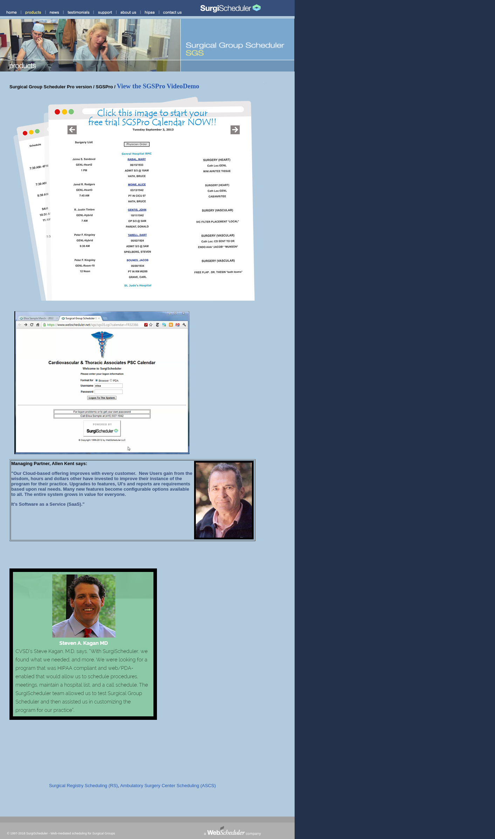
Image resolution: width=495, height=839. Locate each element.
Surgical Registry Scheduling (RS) (83, 785)
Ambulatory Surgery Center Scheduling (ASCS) (168, 785)
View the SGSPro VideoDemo (158, 86)
